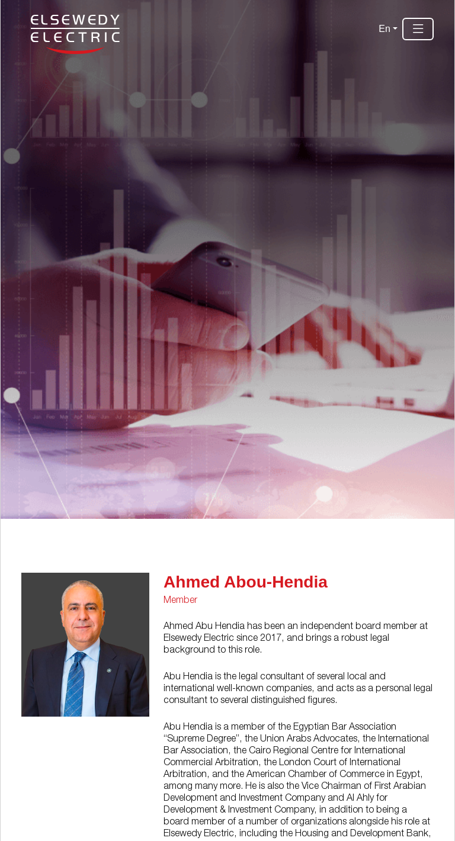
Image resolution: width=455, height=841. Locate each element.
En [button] (384, 29)
